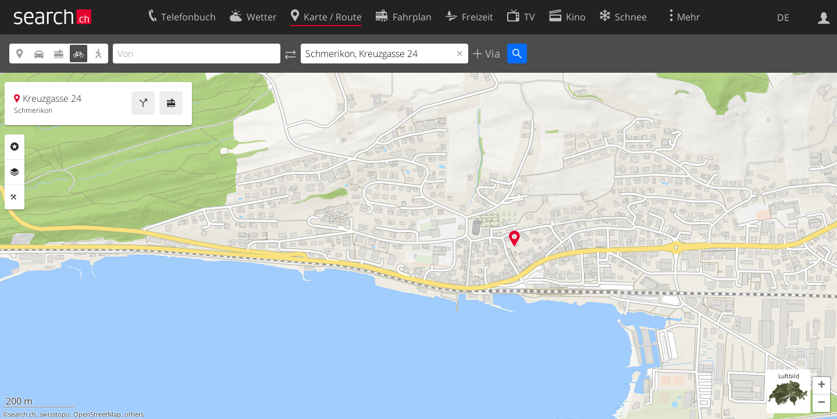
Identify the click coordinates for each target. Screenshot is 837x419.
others (134, 414)
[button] (821, 386)
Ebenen (14, 172)
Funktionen (14, 197)
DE (783, 17)
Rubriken (14, 146)
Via (491, 54)
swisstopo (55, 414)
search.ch (22, 414)
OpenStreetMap (97, 414)
